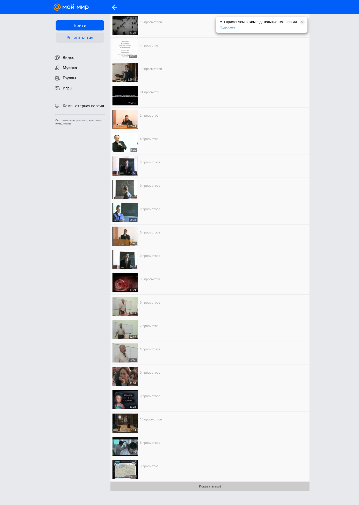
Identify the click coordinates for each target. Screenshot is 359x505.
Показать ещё (210, 486)
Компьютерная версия (79, 105)
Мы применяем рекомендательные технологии (78, 122)
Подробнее (227, 27)
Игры (63, 88)
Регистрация (80, 37)
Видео (64, 57)
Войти (80, 25)
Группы (65, 78)
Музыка (66, 67)
